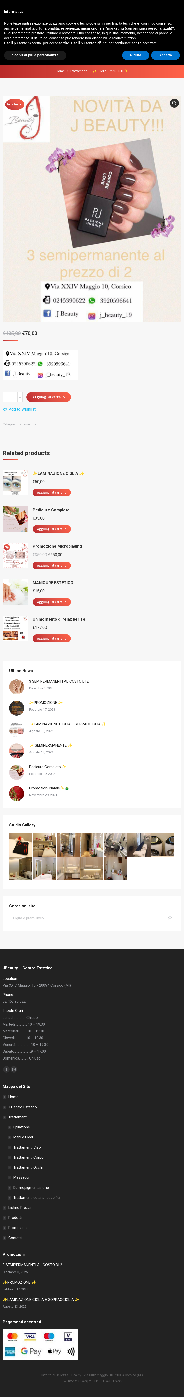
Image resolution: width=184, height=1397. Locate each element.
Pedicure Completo (51, 509)
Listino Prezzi (19, 1207)
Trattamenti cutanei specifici (36, 1197)
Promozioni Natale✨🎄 (49, 788)
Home (60, 71)
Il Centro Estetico (22, 1107)
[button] (174, 103)
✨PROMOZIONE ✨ (46, 702)
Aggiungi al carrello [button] (51, 492)
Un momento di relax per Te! (59, 619)
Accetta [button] (165, 1387)
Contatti (15, 1238)
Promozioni (17, 1227)
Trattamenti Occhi (28, 1167)
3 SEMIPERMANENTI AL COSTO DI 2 (59, 681)
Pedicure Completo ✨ (48, 767)
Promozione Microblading (57, 546)
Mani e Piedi (23, 1137)
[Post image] (16, 686)
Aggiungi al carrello (48, 397)
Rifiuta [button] (135, 1387)
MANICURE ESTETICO (53, 582)
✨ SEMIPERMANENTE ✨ (50, 745)
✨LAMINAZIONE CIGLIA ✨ (58, 473)
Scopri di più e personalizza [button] (35, 1387)
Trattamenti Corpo (28, 1157)
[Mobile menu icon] (178, 35)
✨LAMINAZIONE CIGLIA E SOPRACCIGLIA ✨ (67, 724)
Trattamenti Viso (27, 1147)
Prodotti (15, 1217)
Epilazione (21, 1127)
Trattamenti (78, 71)
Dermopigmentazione (31, 1187)
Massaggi (21, 1177)
